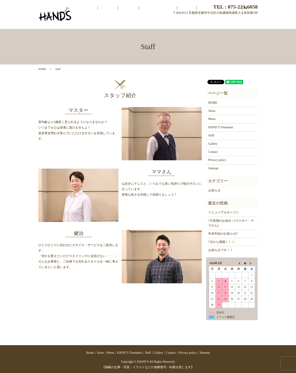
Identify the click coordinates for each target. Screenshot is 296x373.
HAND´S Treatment (177, 22)
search (243, 23)
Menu (153, 22)
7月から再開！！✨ (221, 242)
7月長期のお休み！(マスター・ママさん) (231, 223)
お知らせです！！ (220, 250)
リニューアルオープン (223, 212)
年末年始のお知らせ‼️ (223, 233)
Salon (139, 22)
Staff (200, 22)
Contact (232, 22)
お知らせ (214, 190)
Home (124, 22)
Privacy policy (217, 160)
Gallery (214, 22)
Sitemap (213, 168)
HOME (42, 69)
